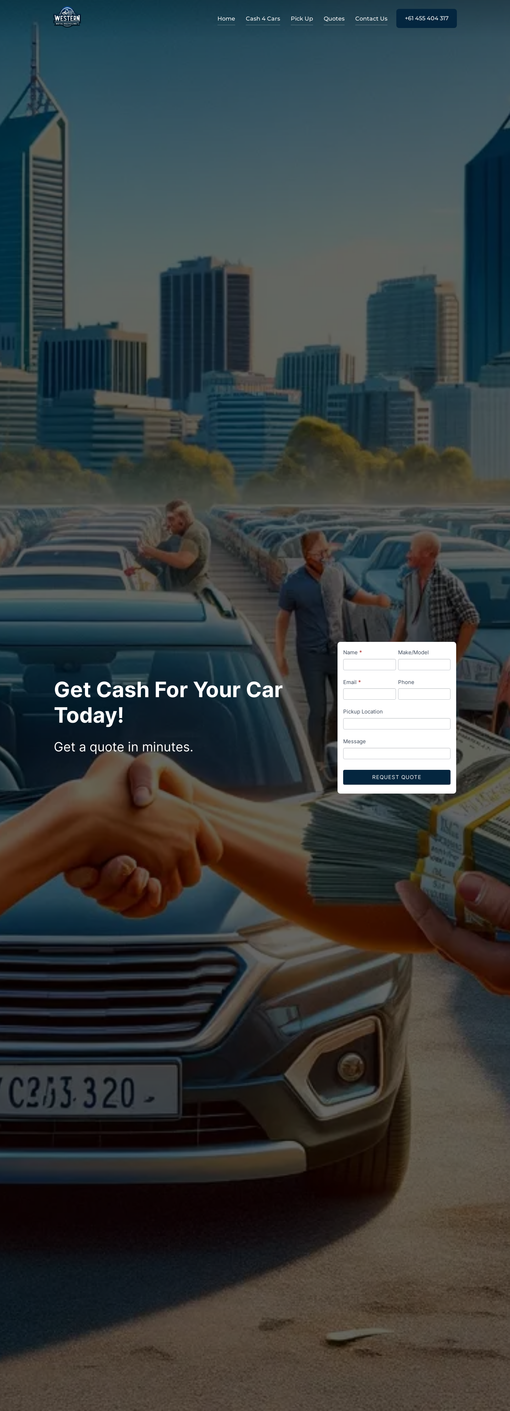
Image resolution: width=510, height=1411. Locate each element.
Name (352, 652)
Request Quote (396, 777)
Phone (406, 682)
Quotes (334, 18)
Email (352, 682)
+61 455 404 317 (427, 18)
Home (226, 18)
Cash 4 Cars (263, 18)
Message (354, 741)
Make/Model (413, 652)
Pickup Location (363, 711)
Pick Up (302, 18)
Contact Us (371, 18)
